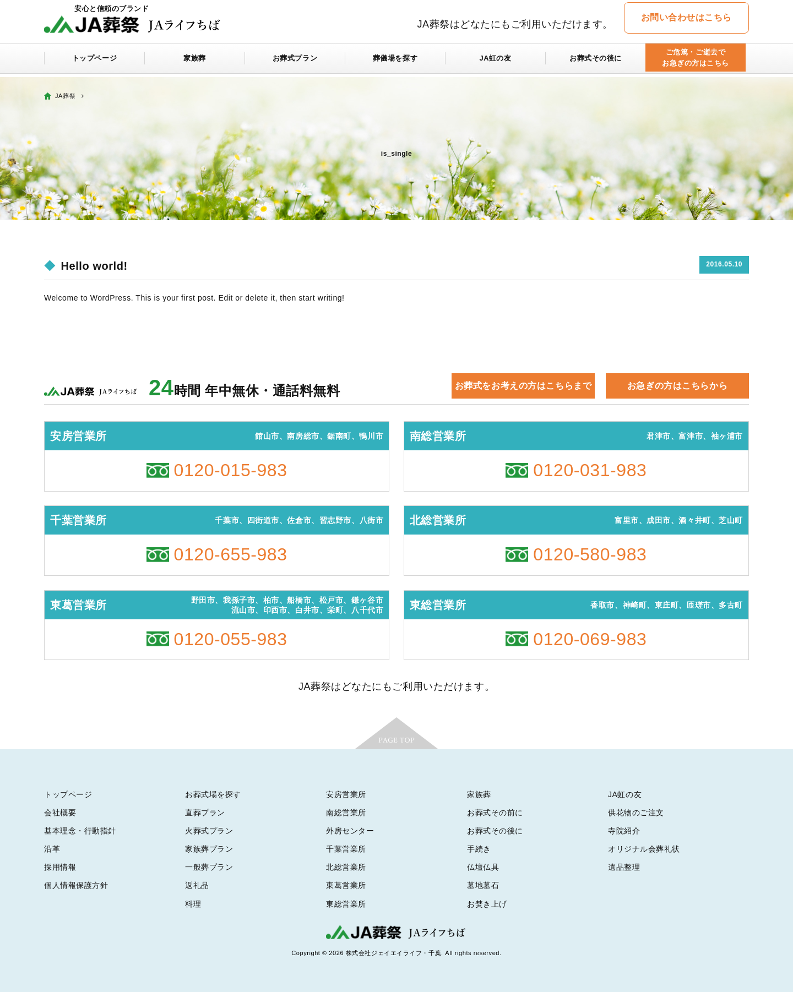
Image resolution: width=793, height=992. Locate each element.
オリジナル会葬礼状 (644, 848)
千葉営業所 (346, 848)
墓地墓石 (483, 885)
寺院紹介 (624, 830)
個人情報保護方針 (76, 885)
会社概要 (60, 812)
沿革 (52, 848)
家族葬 (195, 61)
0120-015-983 (230, 470)
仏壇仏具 (483, 867)
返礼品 (197, 885)
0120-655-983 (230, 554)
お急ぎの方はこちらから (677, 385)
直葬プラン (205, 812)
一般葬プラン (209, 867)
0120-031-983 (590, 470)
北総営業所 (346, 867)
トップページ (94, 61)
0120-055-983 (230, 639)
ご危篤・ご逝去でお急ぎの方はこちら (695, 61)
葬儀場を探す (395, 61)
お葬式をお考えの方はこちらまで (523, 385)
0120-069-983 (590, 639)
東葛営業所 (346, 885)
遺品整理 (624, 867)
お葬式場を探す (213, 794)
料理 (193, 904)
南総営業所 (346, 812)
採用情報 (60, 867)
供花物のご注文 (636, 812)
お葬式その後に (596, 61)
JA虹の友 (495, 61)
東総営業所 (346, 904)
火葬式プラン (209, 830)
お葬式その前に (495, 812)
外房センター (350, 830)
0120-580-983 (590, 554)
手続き (479, 848)
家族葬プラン (209, 848)
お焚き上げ (487, 904)
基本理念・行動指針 (80, 830)
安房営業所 (346, 794)
